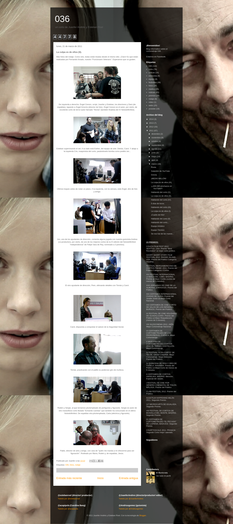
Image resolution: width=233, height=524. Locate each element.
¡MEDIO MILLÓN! (158, 178)
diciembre (156, 134)
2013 (151, 123)
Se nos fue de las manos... (162, 234)
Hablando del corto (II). (161, 219)
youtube (152, 109)
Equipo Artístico (157, 226)
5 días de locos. (157, 203)
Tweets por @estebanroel (69, 499)
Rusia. (153, 167)
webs (151, 105)
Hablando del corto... (160, 222)
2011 (151, 130)
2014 (151, 119)
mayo (154, 156)
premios (152, 96)
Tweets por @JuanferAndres (131, 499)
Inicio (100, 478)
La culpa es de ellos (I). (161, 211)
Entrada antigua (128, 478)
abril (153, 160)
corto (151, 69)
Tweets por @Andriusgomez (131, 509)
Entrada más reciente (69, 478)
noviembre (156, 137)
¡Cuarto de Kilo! (157, 215)
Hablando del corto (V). (161, 192)
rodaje (77, 465)
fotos (72, 465)
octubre (155, 141)
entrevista (153, 76)
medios (152, 89)
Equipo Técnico (157, 230)
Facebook (161, 57)
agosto (154, 149)
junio (154, 153)
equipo (151, 79)
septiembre (156, 145)
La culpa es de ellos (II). (161, 196)
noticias (152, 92)
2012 (151, 127)
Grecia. (154, 175)
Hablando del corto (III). (161, 207)
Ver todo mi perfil (163, 476)
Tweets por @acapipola (68, 509)
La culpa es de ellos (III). (161, 182)
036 (62, 19)
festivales (153, 82)
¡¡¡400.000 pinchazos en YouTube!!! (161, 187)
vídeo (151, 102)
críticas (152, 72)
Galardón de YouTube (160, 171)
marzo (154, 164)
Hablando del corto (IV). (161, 200)
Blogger (142, 515)
